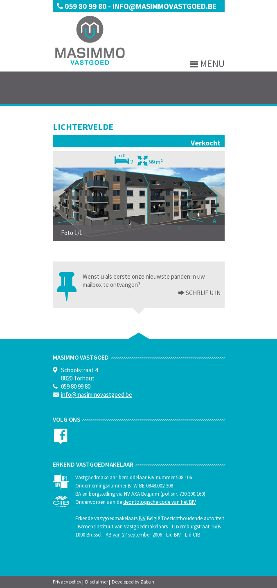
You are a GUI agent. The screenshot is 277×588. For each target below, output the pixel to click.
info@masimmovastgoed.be (164, 6)
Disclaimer (96, 582)
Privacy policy (67, 582)
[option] (139, 204)
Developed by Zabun (133, 582)
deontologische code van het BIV (159, 502)
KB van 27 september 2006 (134, 534)
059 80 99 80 (82, 6)
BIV (142, 518)
